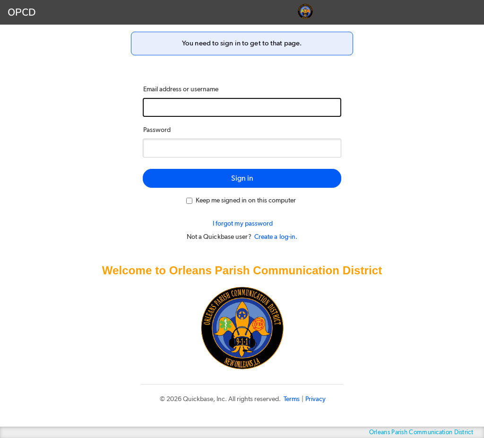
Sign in (242, 178)
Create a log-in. (276, 237)
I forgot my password (243, 223)
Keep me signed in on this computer (241, 200)
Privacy (315, 399)
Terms (292, 399)
